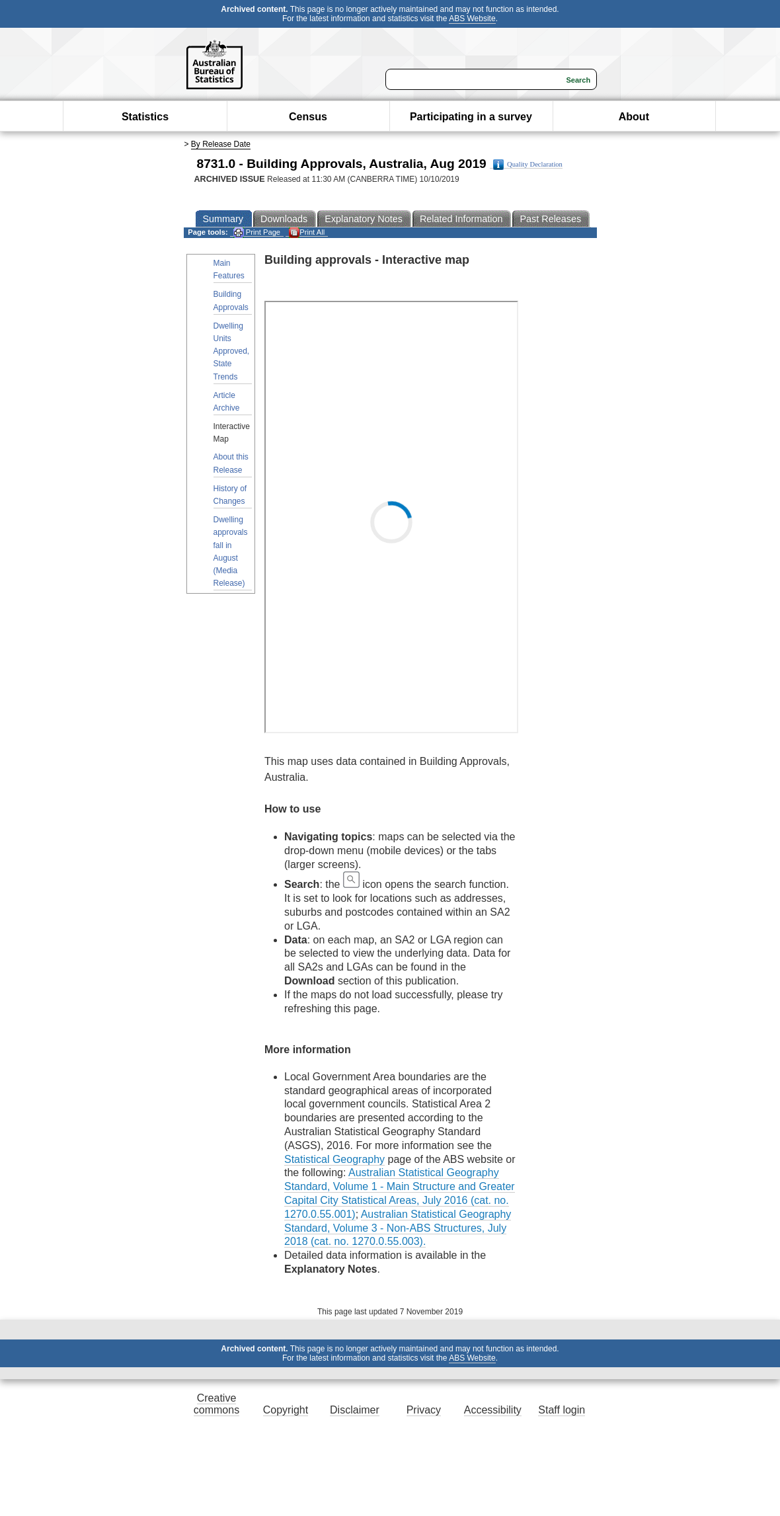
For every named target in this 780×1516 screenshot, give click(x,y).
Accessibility (493, 1410)
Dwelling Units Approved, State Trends (232, 351)
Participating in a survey (471, 116)
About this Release (231, 463)
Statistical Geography (334, 1159)
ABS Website (472, 18)
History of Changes (230, 495)
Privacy (424, 1410)
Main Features (229, 269)
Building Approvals (231, 300)
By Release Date (221, 144)
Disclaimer (354, 1410)
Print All (307, 232)
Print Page (256, 232)
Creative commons (216, 1404)
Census (308, 116)
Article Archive (227, 402)
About (634, 116)
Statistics (145, 116)
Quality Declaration (528, 165)
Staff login (561, 1410)
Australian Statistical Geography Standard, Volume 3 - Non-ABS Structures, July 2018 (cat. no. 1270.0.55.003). (397, 1228)
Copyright (285, 1410)
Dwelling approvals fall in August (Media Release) (231, 551)
